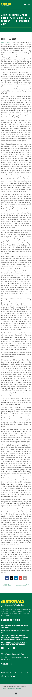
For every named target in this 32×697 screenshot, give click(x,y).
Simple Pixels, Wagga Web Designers (12, 688)
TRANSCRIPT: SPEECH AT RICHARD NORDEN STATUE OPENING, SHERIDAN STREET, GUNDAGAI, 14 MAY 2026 (14, 637)
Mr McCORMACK (6, 42)
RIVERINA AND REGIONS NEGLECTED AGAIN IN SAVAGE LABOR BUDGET (14, 643)
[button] (25, 4)
